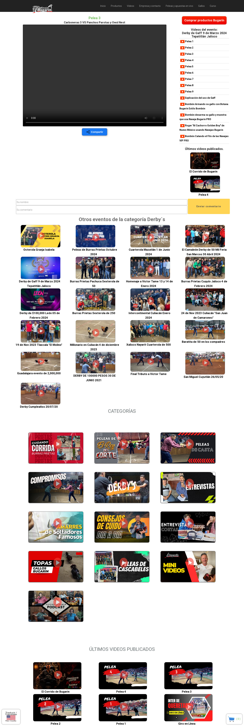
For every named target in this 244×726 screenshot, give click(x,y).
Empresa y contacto (150, 6)
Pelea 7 (186, 79)
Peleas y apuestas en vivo (179, 6)
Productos (116, 6)
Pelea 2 (186, 47)
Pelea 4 (186, 60)
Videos (130, 6)
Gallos (201, 6)
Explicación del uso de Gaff (197, 97)
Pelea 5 (186, 66)
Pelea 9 (186, 91)
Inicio (103, 6)
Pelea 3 (186, 54)
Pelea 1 (186, 41)
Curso (213, 6)
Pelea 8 (186, 85)
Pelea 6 (186, 72)
